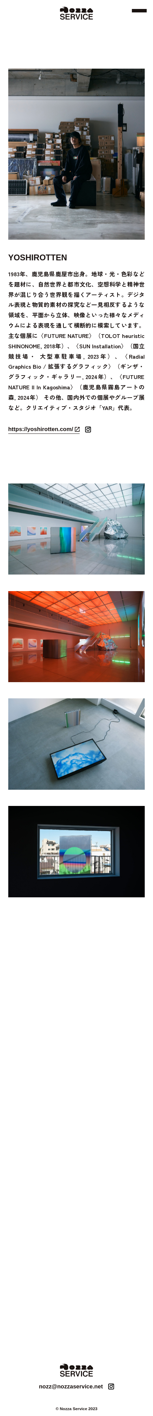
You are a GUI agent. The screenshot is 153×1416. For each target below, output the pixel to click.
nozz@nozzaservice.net (71, 1386)
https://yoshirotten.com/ (40, 429)
